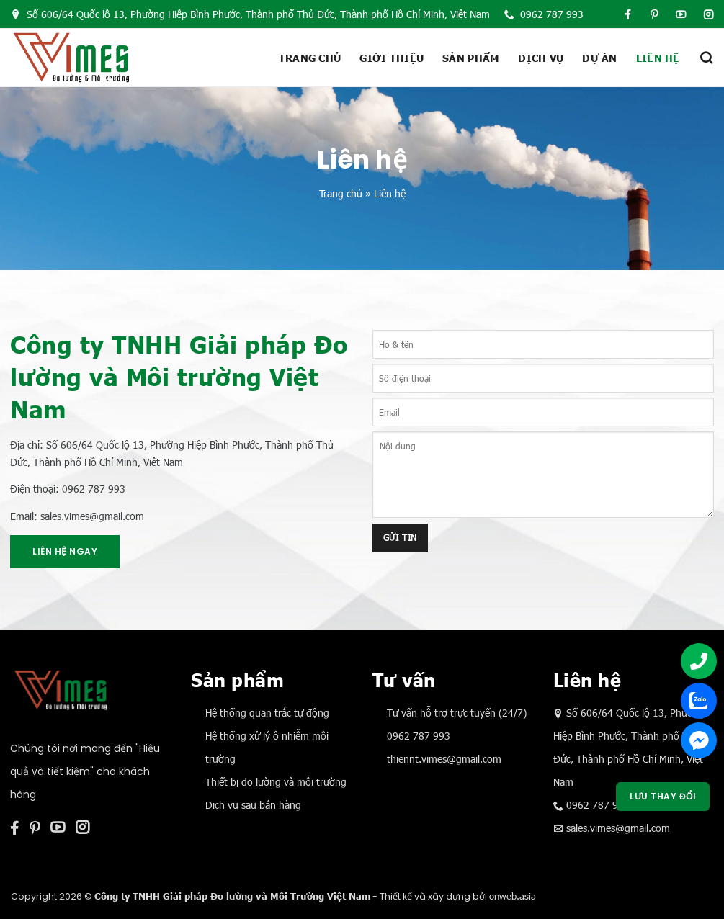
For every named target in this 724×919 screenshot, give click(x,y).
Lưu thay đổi (663, 796)
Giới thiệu (391, 57)
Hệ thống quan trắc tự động (267, 712)
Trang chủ (310, 57)
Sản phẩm (470, 57)
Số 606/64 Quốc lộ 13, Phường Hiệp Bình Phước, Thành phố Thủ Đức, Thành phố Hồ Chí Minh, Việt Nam (250, 14)
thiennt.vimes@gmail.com (444, 759)
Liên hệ (658, 57)
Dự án (599, 57)
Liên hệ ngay (64, 551)
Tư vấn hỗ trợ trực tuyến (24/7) (457, 712)
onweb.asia (512, 896)
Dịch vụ (540, 57)
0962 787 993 (544, 14)
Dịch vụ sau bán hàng (253, 805)
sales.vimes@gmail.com (618, 828)
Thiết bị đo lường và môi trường (276, 782)
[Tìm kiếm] (706, 57)
